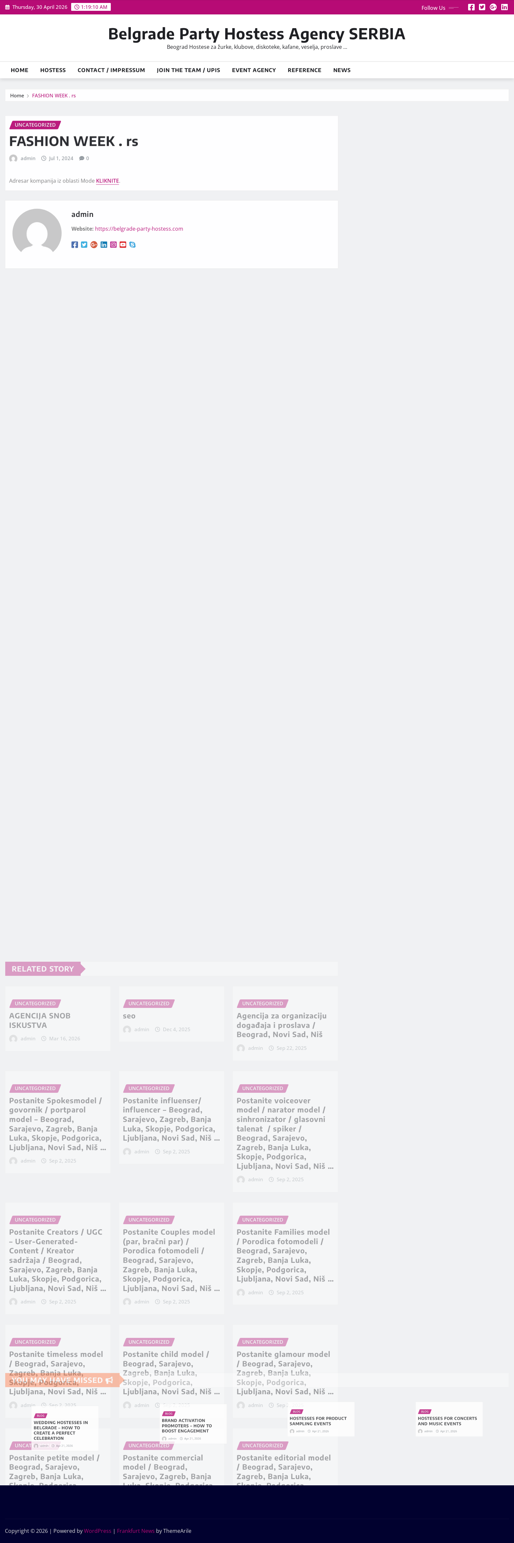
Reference (305, 70)
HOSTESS (53, 70)
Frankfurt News (136, 1530)
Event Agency (254, 70)
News (342, 70)
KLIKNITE (107, 209)
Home (20, 70)
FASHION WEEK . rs (54, 100)
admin (28, 187)
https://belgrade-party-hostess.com (139, 255)
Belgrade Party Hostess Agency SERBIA (257, 33)
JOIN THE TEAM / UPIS (188, 70)
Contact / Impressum (111, 70)
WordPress (97, 1530)
